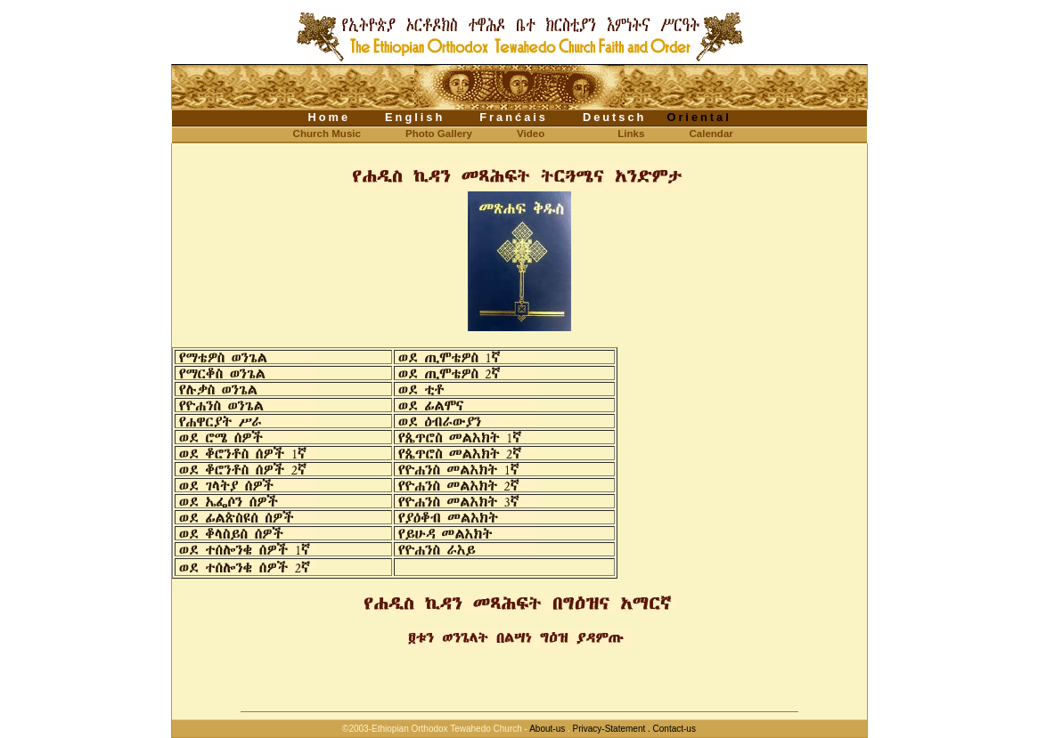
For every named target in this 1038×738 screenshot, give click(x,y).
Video (530, 133)
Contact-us (674, 729)
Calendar (710, 133)
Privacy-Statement (609, 729)
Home (329, 117)
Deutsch (615, 117)
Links (630, 133)
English (415, 117)
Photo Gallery (438, 133)
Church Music (313, 133)
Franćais (513, 117)
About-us (547, 729)
